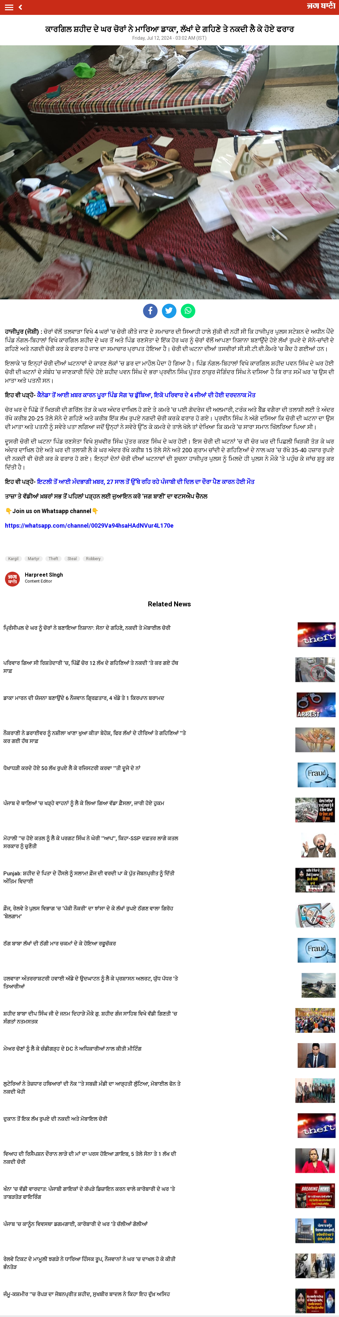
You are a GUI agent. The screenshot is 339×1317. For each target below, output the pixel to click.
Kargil (13, 558)
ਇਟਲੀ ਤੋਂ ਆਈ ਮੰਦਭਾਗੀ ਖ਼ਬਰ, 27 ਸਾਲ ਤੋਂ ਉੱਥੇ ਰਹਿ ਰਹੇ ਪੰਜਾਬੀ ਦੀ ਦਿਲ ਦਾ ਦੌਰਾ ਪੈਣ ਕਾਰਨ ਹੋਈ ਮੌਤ (146, 481)
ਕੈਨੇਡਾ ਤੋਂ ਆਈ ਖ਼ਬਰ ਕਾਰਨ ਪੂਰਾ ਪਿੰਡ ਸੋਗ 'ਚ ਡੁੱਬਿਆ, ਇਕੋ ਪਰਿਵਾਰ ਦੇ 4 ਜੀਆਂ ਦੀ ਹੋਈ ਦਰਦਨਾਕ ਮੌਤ (146, 395)
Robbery (93, 558)
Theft (53, 558)
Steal (72, 558)
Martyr (33, 558)
